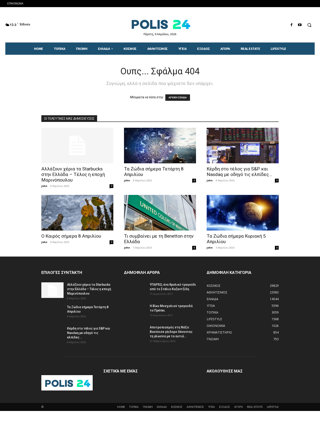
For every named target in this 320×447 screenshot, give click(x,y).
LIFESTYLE (273, 407)
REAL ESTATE (255, 407)
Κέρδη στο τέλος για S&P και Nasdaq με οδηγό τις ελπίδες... (239, 171)
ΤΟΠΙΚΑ (134, 407)
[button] (309, 25)
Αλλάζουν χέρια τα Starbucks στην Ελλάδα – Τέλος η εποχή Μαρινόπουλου (73, 174)
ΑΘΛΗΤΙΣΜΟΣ (195, 407)
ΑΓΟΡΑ (238, 407)
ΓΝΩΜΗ (148, 407)
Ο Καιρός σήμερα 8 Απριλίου (71, 236)
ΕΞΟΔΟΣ (224, 407)
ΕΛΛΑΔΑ (162, 407)
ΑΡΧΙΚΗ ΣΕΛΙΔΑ (178, 97)
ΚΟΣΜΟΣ (176, 407)
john (44, 186)
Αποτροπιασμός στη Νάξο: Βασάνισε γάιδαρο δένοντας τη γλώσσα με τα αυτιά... (171, 332)
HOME (121, 407)
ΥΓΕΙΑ (211, 407)
